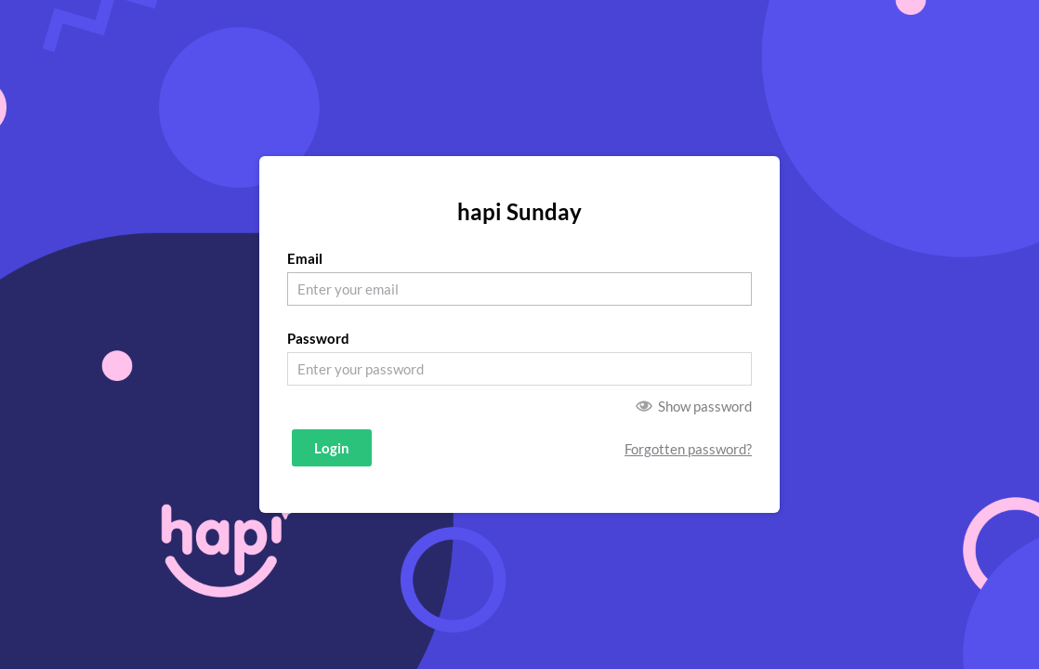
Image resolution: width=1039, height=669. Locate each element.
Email (304, 258)
